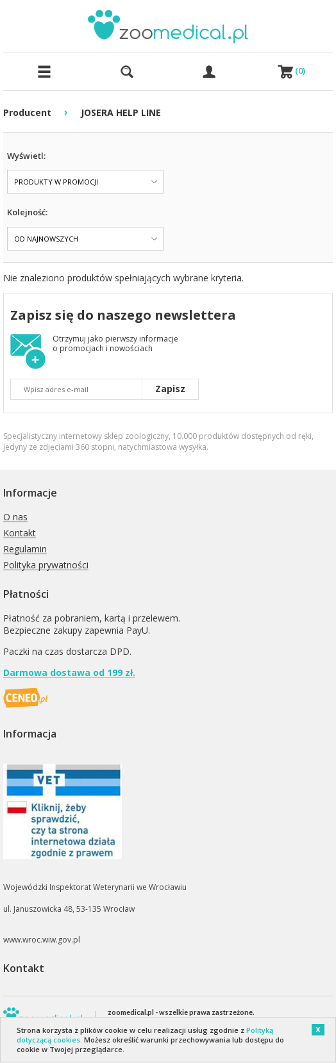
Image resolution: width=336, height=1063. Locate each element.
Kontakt (19, 533)
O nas (15, 517)
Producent (27, 112)
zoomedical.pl (131, 1012)
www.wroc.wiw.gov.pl (41, 939)
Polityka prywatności (45, 565)
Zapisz (170, 389)
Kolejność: (27, 212)
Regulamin (25, 549)
